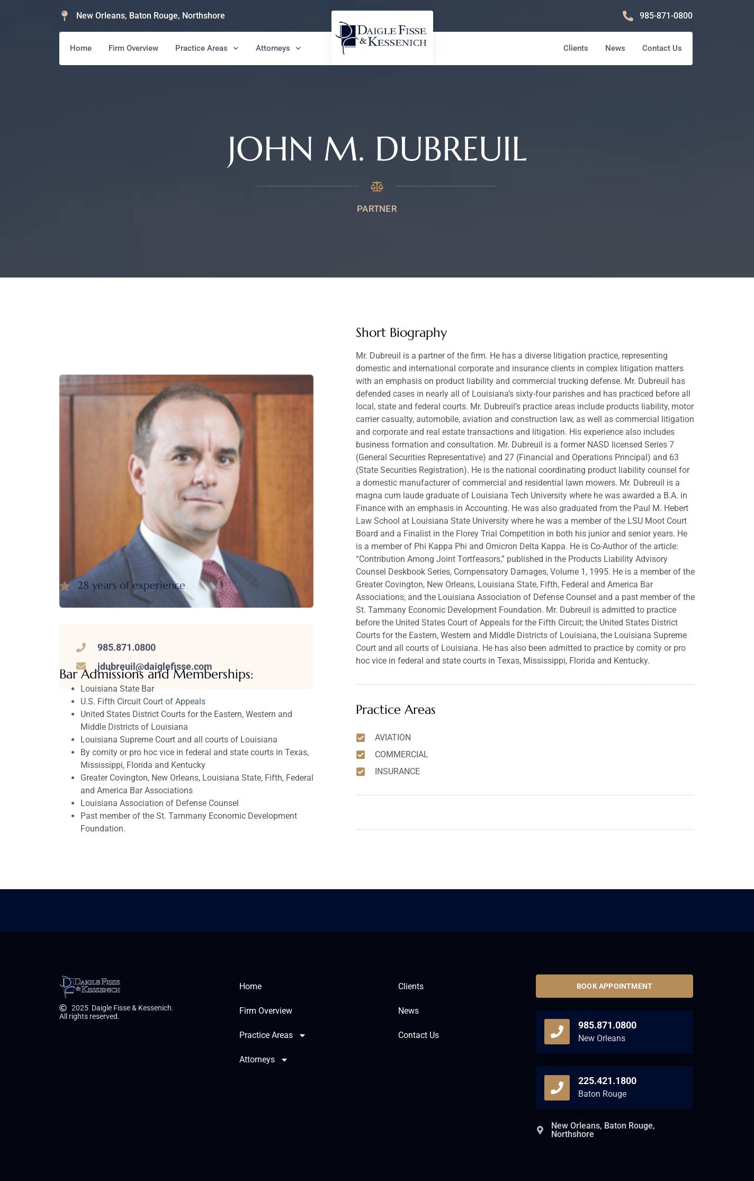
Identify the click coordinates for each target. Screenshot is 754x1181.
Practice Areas (207, 48)
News (615, 48)
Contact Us (662, 48)
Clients (575, 48)
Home (81, 48)
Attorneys (278, 48)
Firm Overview (133, 48)
